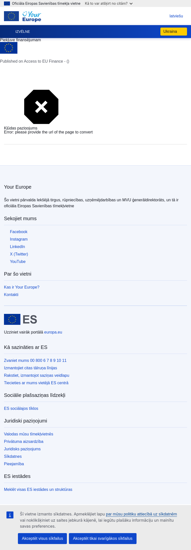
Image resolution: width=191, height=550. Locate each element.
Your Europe (17, 187)
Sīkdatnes (13, 456)
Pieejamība (14, 464)
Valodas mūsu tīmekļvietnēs (28, 434)
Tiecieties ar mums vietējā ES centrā (36, 383)
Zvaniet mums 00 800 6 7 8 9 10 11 (35, 360)
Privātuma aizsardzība (23, 441)
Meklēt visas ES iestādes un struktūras (38, 489)
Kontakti (11, 295)
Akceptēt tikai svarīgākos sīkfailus (102, 538)
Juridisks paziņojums (22, 449)
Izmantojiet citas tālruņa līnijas (30, 368)
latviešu (171, 16)
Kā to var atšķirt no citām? (109, 3)
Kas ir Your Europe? (21, 287)
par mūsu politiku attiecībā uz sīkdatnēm (141, 514)
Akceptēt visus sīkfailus (42, 538)
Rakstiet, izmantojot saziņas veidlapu (36, 375)
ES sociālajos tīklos (21, 408)
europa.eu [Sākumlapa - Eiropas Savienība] (53, 332)
